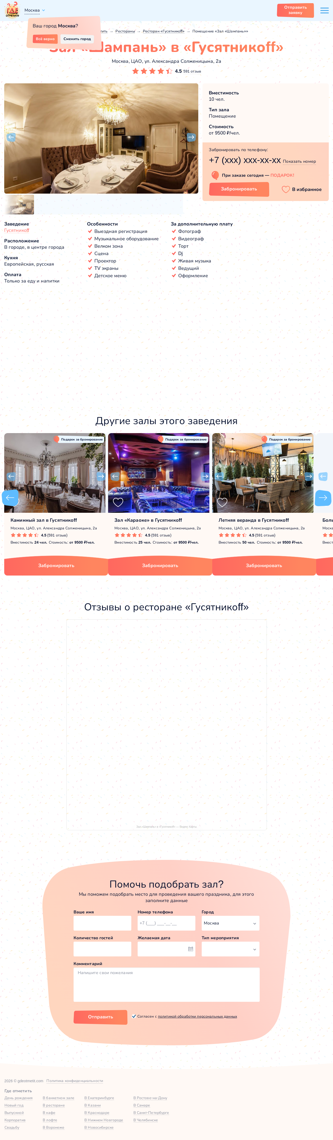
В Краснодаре (96, 1112)
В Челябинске (145, 1120)
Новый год (13, 1105)
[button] (11, 137)
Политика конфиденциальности (74, 1081)
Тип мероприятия (220, 938)
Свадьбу (12, 1127)
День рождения (18, 1098)
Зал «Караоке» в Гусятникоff (148, 520)
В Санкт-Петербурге (151, 1112)
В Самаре (141, 1105)
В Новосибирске (99, 1127)
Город (208, 912)
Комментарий (88, 963)
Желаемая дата (154, 938)
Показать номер (299, 161)
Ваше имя (84, 912)
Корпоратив (15, 1120)
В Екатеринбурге (99, 1098)
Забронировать (56, 565)
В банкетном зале (58, 1098)
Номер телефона (155, 912)
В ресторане (54, 1105)
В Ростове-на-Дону (150, 1098)
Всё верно (45, 39)
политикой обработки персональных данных (197, 1016)
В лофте (50, 1120)
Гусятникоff (16, 230)
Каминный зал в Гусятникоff (44, 520)
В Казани (92, 1105)
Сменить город (77, 39)
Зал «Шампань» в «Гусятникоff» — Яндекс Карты (166, 826)
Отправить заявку (295, 10)
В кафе (49, 1112)
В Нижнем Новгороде (103, 1120)
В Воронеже (53, 1127)
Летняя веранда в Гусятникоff (254, 520)
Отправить (100, 1016)
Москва (32, 10)
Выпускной (14, 1112)
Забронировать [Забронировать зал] (239, 188)
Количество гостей (93, 938)
